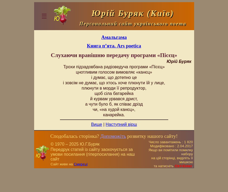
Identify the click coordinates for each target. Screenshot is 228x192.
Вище (96, 124)
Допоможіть (113, 136)
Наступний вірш (121, 124)
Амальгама (114, 37)
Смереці (81, 164)
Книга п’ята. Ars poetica (114, 46)
